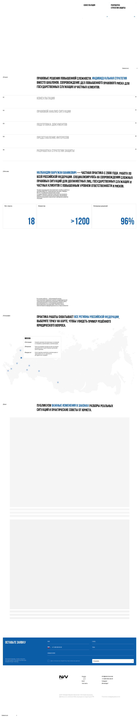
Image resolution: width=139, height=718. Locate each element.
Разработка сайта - (128, 714)
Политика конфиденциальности (111, 696)
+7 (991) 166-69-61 (107, 679)
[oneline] (113, 647)
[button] (123, 10)
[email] (113, 641)
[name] (68, 641)
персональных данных (73, 661)
